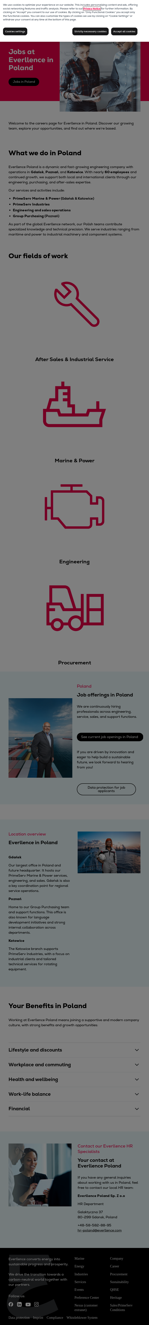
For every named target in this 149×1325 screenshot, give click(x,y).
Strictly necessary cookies (90, 31)
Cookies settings (15, 31)
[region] (74, 21)
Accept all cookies (124, 31)
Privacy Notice (92, 8)
